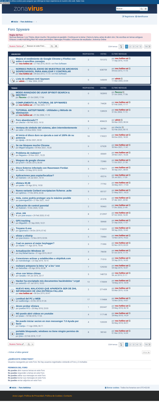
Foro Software (61, 64)
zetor (21, 130)
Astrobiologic (24, 261)
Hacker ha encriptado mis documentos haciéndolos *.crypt (48, 281)
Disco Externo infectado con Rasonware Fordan (42, 168)
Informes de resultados (81, 39)
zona (28, 8)
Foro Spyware (18, 29)
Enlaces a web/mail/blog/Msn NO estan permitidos (31, 39)
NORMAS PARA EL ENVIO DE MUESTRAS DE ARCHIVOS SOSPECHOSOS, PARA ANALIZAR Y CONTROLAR (47, 70)
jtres (21, 336)
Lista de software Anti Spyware (33, 79)
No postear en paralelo (57, 37)
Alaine (21, 246)
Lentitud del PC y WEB (28, 298)
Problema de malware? (28, 153)
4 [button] (137, 46)
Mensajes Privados (62, 39)
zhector (22, 122)
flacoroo (22, 97)
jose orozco (26, 215)
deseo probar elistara (27, 306)
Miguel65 (23, 223)
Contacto (68, 396)
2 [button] (130, 46)
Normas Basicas (16, 37)
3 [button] (133, 46)
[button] (121, 46)
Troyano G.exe (24, 228)
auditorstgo (24, 301)
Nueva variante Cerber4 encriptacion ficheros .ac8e (43, 190)
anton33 (22, 283)
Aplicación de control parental (32, 205)
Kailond (22, 208)
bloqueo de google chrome (30, 160)
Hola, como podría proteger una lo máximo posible (43, 198)
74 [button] (146, 46)
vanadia (22, 276)
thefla (21, 170)
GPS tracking (23, 220)
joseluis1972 (24, 308)
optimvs (22, 193)
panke (21, 185)
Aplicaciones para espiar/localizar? (35, 175)
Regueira (22, 155)
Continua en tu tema (76, 37)
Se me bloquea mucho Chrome (32, 145)
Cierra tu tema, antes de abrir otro (101, 37)
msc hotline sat (25, 64)
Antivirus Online (99, 39)
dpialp (21, 140)
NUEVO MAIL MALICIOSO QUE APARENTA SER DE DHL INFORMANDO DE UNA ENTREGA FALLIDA (46, 289)
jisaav (21, 316)
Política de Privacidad (34, 396)
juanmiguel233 (25, 200)
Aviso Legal (17, 396)
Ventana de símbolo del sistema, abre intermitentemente (46, 127)
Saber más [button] (80, 1)
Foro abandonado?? (27, 120)
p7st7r (22, 163)
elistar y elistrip (24, 235)
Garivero (22, 178)
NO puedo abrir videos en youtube (34, 313)
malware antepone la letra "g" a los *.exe (38, 266)
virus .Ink (21, 213)
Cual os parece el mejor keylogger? (35, 243)
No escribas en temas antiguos (129, 37)
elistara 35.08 (23, 183)
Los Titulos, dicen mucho (35, 37)
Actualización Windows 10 (30, 251)
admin (21, 81)
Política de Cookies (53, 396)
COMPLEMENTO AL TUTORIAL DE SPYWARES (41, 102)
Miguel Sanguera (26, 148)
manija (22, 326)
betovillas (23, 268)
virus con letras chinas (28, 273)
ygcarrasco (23, 231)
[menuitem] (141, 17)
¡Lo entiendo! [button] (5, 3)
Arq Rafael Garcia (26, 253)
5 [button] (140, 46)
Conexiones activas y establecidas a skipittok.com (43, 258)
